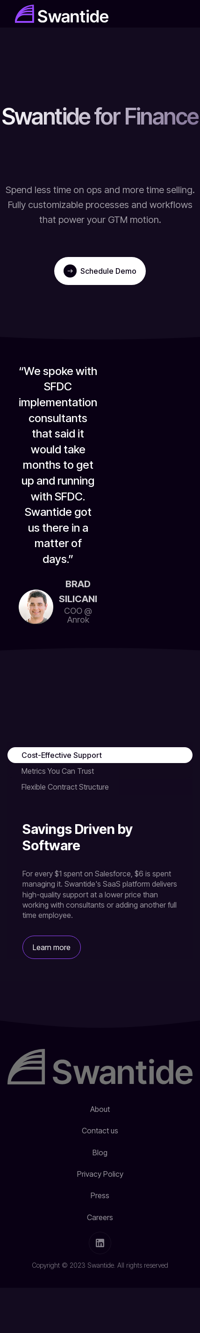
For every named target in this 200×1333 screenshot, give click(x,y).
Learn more (52, 947)
